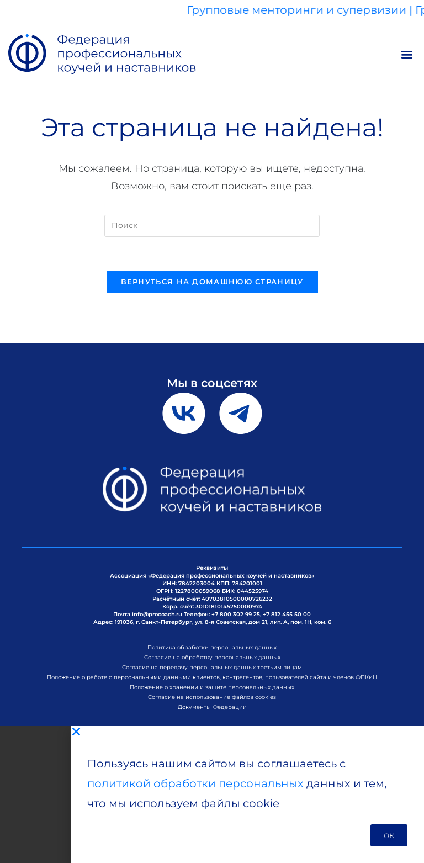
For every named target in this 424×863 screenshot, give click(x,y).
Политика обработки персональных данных (212, 647)
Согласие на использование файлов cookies (212, 697)
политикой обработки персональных (195, 783)
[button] (407, 54)
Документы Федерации (212, 707)
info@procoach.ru (157, 614)
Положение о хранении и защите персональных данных (212, 687)
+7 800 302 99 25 (235, 614)
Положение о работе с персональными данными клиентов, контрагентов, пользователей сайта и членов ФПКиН (212, 677)
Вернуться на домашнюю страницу (212, 281)
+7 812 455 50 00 (287, 614)
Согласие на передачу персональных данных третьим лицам (212, 667)
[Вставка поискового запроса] (212, 226)
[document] (212, 794)
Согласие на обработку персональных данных (212, 657)
